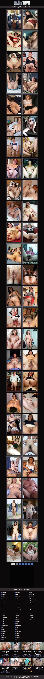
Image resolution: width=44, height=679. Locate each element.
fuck (17, 613)
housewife (32, 607)
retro (3, 639)
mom (3, 623)
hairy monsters (33, 600)
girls (31, 592)
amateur (4, 592)
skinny (17, 619)
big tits (3, 611)
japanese (32, 609)
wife (31, 619)
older (3, 629)
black (3, 613)
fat (16, 611)
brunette (18, 592)
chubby (18, 596)
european (18, 607)
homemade (33, 602)
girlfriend (18, 615)
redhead (4, 637)
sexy (17, 617)
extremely (18, 609)
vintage (18, 639)
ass (3, 598)
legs (31, 613)
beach (3, 607)
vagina (17, 635)
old (2, 627)
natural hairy (5, 625)
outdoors (4, 631)
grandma (32, 594)
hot (31, 605)
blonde (3, 615)
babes (3, 602)
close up (18, 600)
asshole (4, 600)
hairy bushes (33, 598)
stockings (18, 625)
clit (17, 598)
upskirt (17, 633)
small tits (18, 621)
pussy (3, 635)
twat (17, 629)
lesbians (32, 615)
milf (3, 621)
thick (17, 627)
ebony (17, 605)
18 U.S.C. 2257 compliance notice (22, 677)
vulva (31, 617)
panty (3, 633)
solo (17, 623)
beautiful (4, 609)
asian (3, 596)
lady (31, 611)
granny (32, 596)
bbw (3, 605)
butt (17, 594)
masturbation (5, 617)
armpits (3, 594)
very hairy (18, 637)
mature (3, 619)
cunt (17, 602)
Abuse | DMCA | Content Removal (31, 676)
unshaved (18, 631)
